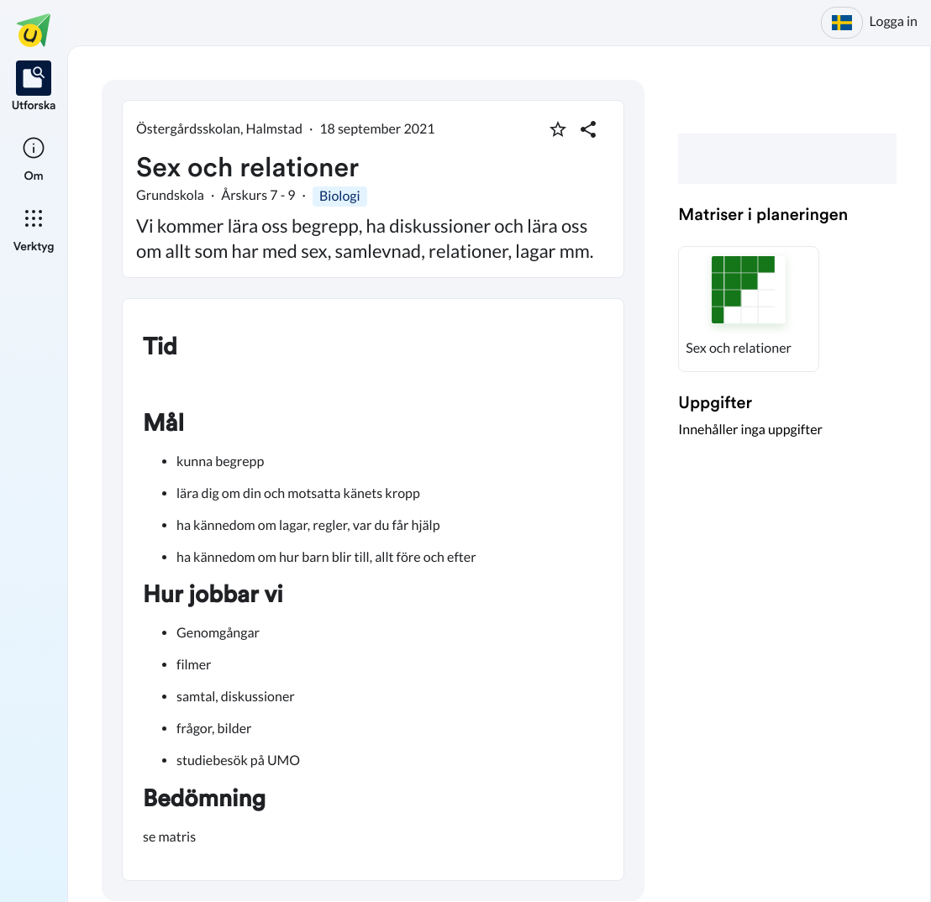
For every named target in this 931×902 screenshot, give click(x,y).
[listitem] (34, 87)
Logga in (894, 21)
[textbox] (373, 589)
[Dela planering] (588, 129)
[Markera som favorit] (558, 129)
